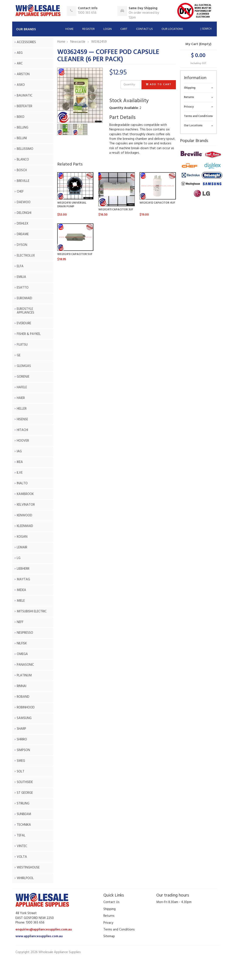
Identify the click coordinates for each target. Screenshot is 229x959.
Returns (189, 97)
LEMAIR (22, 547)
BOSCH (22, 170)
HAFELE (22, 387)
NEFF (20, 622)
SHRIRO (22, 739)
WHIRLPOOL (25, 878)
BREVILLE (23, 181)
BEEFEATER (24, 106)
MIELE (21, 600)
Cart (123, 29)
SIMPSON (23, 750)
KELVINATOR (26, 504)
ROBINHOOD (26, 707)
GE (18, 355)
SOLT (20, 771)
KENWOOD (24, 515)
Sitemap (109, 936)
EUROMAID (24, 298)
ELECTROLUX (26, 255)
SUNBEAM (24, 814)
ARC (20, 63)
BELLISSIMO (25, 149)
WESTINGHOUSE (28, 867)
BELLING (22, 127)
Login (107, 29)
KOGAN (22, 536)
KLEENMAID (25, 526)
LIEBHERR (23, 568)
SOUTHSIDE (25, 782)
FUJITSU (22, 344)
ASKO (21, 85)
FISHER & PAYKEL (29, 334)
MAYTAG (23, 579)
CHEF (20, 191)
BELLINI (22, 138)
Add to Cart (159, 84)
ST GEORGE (25, 792)
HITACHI (22, 430)
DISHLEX (22, 223)
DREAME (23, 234)
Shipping (189, 88)
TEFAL (21, 835)
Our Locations (172, 29)
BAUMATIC (24, 95)
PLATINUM (24, 675)
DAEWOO (23, 202)
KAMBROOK (25, 494)
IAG (19, 451)
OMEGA (22, 654)
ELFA (20, 266)
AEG (20, 53)
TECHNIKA (24, 824)
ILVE (20, 472)
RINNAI (21, 686)
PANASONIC (25, 664)
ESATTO (23, 287)
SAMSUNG (24, 718)
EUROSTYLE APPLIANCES (25, 310)
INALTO (22, 483)
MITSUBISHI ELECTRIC (32, 611)
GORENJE (23, 376)
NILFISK (22, 643)
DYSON (22, 245)
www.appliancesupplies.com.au (39, 936)
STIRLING (23, 803)
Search (206, 29)
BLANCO (23, 159)
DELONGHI (24, 213)
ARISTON (23, 74)
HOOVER (23, 440)
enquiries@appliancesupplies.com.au (43, 929)
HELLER (22, 408)
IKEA (20, 462)
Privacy (189, 107)
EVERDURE (24, 323)
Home (69, 29)
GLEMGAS (24, 366)
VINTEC (22, 846)
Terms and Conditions (198, 116)
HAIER (21, 398)
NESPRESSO (25, 632)
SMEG (21, 760)
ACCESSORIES (26, 42)
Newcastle (78, 41)
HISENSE (22, 419)
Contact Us (144, 29)
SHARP (21, 728)
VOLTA (22, 856)
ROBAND (23, 696)
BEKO (20, 117)
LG (18, 558)
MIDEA (21, 590)
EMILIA (21, 277)
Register (88, 29)
